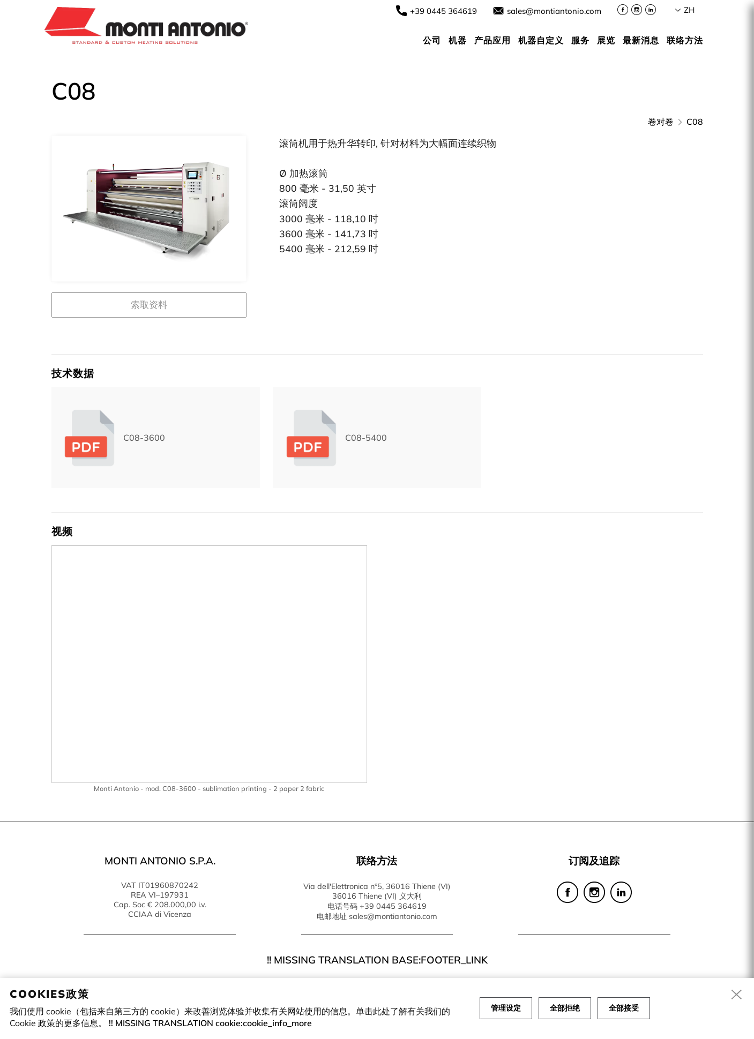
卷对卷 (661, 121)
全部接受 (624, 1008)
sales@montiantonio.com (554, 11)
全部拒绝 (565, 1008)
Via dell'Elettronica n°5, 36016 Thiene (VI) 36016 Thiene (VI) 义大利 (377, 891)
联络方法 (685, 40)
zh (689, 10)
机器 (458, 40)
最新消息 (641, 40)
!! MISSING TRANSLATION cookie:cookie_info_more (210, 1023)
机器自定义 (541, 40)
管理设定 (506, 1008)
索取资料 (149, 304)
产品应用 (492, 40)
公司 (432, 40)
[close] (736, 995)
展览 (606, 40)
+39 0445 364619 (443, 11)
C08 (694, 121)
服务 (580, 40)
